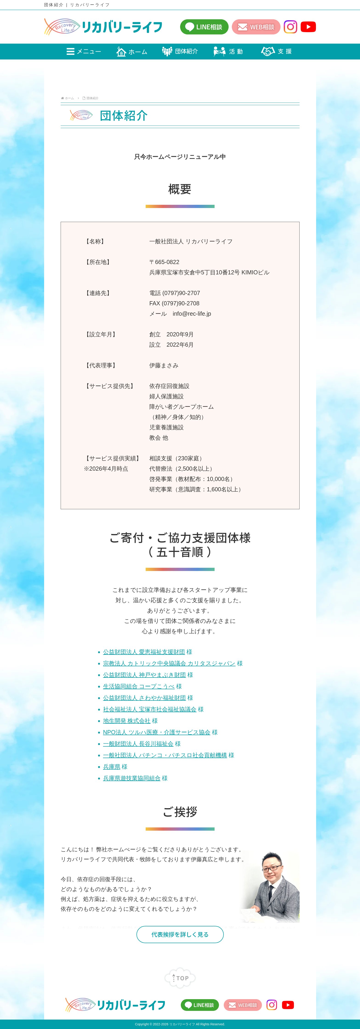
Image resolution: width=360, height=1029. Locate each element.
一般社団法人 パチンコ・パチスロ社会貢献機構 (165, 755)
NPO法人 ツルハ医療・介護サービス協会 (156, 732)
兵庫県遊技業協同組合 (132, 778)
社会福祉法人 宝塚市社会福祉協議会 (150, 709)
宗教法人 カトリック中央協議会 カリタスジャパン (169, 663)
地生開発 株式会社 (127, 720)
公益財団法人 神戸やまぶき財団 (144, 675)
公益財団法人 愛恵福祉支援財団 (144, 652)
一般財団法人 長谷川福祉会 (138, 743)
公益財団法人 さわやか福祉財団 (144, 697)
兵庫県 (111, 766)
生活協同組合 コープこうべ (139, 686)
